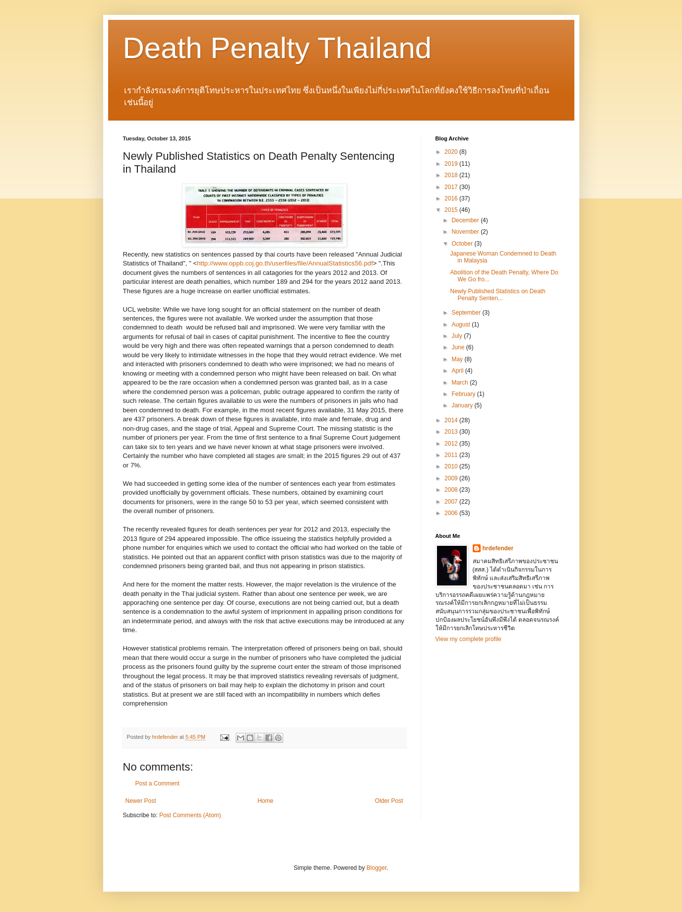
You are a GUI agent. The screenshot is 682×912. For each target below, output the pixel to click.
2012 (451, 443)
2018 (451, 175)
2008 (451, 489)
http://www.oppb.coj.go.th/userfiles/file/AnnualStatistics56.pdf (285, 263)
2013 (451, 431)
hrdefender (498, 548)
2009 (451, 478)
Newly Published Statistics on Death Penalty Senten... (497, 295)
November (466, 231)
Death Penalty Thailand (277, 48)
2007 (451, 501)
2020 (451, 151)
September (466, 312)
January (462, 405)
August (461, 324)
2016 (451, 198)
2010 (451, 466)
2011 (451, 455)
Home (265, 800)
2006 (451, 513)
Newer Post (140, 800)
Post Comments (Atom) (190, 815)
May (457, 359)
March (460, 382)
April (458, 370)
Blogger (377, 867)
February (464, 394)
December (466, 220)
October (462, 243)
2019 (451, 163)
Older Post (389, 800)
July (457, 335)
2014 (451, 420)
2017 (451, 187)
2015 (451, 209)
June (458, 347)
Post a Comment (157, 783)
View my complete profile (468, 639)
